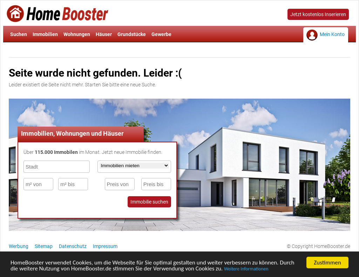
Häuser (104, 34)
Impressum (105, 246)
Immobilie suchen (149, 202)
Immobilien (45, 34)
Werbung (18, 246)
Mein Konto (332, 34)
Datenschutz (73, 246)
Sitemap (44, 246)
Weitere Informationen (246, 269)
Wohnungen (76, 34)
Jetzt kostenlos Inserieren (318, 14)
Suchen (18, 34)
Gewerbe (161, 34)
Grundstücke (131, 34)
